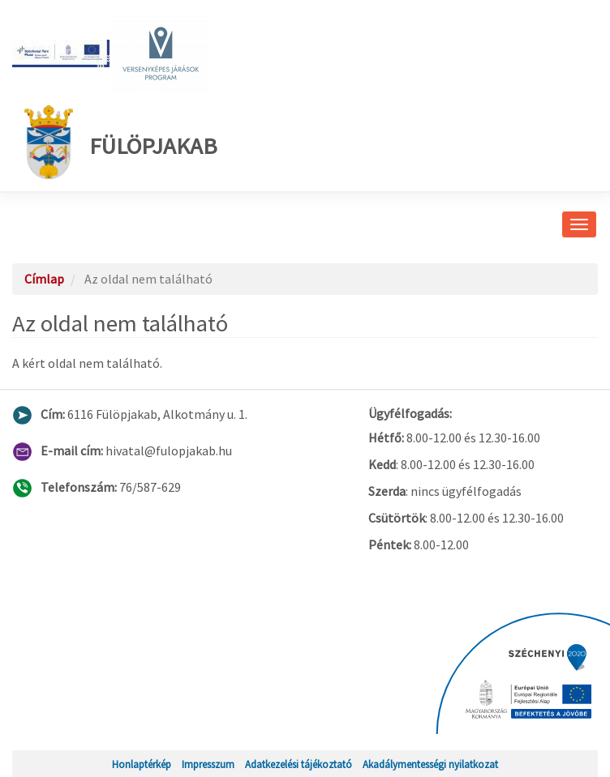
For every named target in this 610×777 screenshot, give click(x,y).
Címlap (44, 279)
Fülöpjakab (120, 142)
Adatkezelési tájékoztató (298, 764)
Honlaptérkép (141, 764)
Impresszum (208, 764)
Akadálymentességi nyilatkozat (430, 764)
